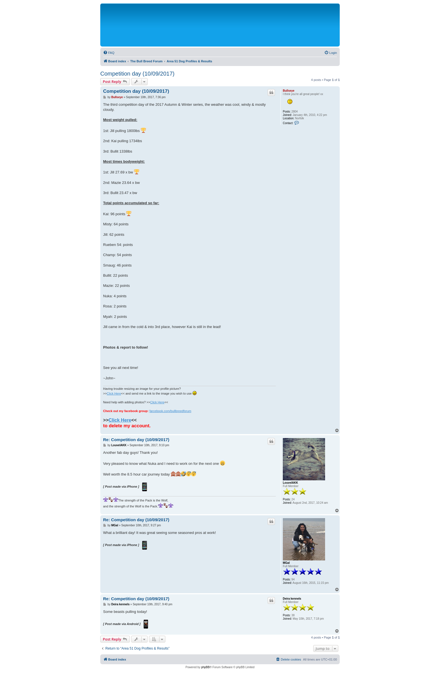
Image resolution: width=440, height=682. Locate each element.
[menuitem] (108, 52)
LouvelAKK (290, 482)
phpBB (205, 667)
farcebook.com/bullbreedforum (170, 411)
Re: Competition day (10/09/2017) (136, 439)
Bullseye (288, 90)
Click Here (114, 393)
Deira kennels (292, 598)
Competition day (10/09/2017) (137, 74)
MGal (286, 562)
